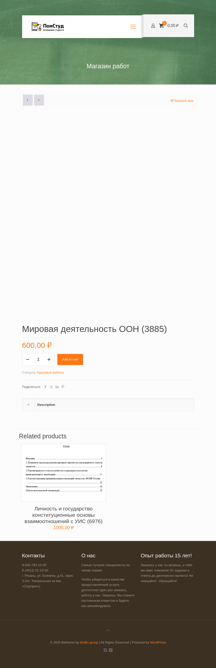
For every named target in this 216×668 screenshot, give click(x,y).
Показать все (181, 101)
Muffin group (89, 642)
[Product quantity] (38, 359)
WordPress (158, 642)
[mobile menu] (133, 26)
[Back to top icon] (108, 630)
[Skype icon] (105, 650)
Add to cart (70, 359)
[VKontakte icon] (111, 650)
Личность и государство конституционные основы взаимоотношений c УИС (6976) (63, 515)
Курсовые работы (50, 372)
